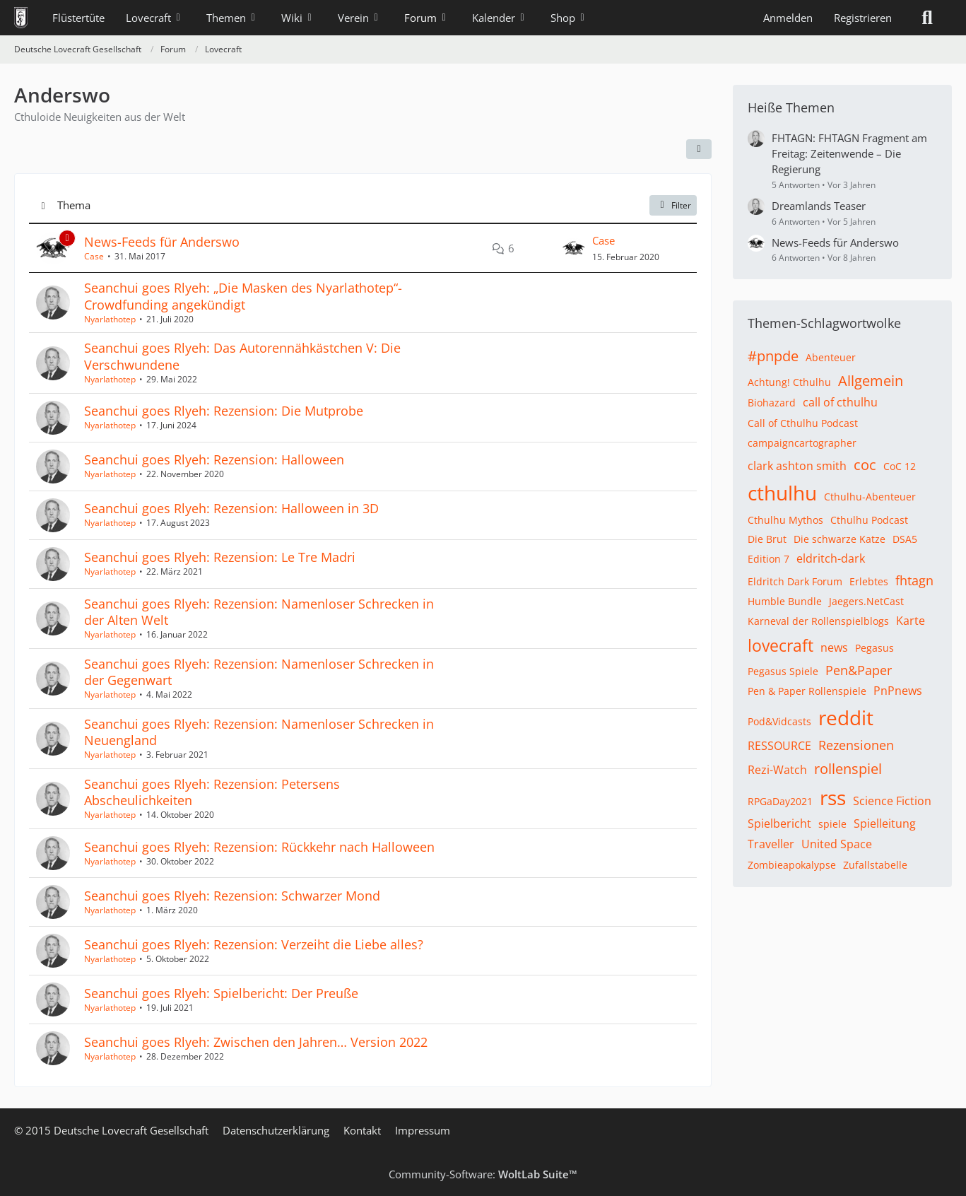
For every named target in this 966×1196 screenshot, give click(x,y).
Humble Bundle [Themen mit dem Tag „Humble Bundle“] (785, 601)
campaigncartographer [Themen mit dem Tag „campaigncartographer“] (802, 443)
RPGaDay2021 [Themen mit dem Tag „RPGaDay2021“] (780, 801)
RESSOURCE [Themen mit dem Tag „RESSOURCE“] (779, 746)
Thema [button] (73, 205)
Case (94, 256)
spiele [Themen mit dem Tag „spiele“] (832, 824)
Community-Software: (483, 1174)
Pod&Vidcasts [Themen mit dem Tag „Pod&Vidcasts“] (779, 721)
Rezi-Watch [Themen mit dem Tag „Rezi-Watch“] (777, 770)
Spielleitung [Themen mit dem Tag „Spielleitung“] (885, 823)
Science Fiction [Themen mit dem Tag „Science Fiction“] (892, 801)
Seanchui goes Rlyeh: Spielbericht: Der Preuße (221, 993)
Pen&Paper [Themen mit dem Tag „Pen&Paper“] (858, 670)
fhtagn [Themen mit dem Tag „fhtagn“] (914, 580)
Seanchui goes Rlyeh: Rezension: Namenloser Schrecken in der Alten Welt (259, 611)
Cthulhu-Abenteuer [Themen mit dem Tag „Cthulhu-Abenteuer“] (870, 496)
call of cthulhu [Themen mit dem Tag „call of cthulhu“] (840, 402)
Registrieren (863, 18)
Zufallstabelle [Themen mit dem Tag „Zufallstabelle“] (875, 865)
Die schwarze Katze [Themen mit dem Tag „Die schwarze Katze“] (839, 539)
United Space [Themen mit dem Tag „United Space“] (836, 844)
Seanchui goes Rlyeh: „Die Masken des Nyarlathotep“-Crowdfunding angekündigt (243, 295)
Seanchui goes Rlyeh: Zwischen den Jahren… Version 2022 (256, 1041)
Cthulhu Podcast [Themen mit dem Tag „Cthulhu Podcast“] (869, 520)
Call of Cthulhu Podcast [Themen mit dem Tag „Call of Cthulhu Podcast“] (803, 423)
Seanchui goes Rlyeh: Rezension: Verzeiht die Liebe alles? (253, 944)
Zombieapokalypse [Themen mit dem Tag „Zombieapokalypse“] (792, 865)
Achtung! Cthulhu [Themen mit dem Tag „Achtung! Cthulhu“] (789, 382)
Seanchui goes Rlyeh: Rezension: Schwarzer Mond (232, 895)
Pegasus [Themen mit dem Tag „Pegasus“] (874, 648)
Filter (673, 205)
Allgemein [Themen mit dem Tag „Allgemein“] (870, 380)
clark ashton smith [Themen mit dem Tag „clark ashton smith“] (797, 466)
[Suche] (927, 17)
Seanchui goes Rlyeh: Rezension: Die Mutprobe (223, 410)
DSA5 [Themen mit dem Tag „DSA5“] (905, 539)
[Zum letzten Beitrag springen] (573, 248)
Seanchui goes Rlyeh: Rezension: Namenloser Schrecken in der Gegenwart (259, 671)
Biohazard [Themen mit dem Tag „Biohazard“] (772, 402)
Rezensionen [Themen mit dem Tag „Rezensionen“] (856, 745)
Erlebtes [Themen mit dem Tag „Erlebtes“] (868, 581)
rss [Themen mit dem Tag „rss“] (833, 797)
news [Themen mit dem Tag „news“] (834, 647)
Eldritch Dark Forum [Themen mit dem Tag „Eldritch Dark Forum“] (795, 581)
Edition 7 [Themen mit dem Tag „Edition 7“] (768, 558)
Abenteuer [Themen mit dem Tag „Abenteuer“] (831, 357)
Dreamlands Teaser (819, 206)
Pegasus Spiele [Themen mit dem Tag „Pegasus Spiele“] (783, 671)
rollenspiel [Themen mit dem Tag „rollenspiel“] (848, 768)
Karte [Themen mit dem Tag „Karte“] (910, 620)
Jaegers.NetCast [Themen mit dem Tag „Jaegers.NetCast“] (866, 601)
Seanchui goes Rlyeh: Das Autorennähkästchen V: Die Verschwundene (242, 356)
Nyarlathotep (110, 319)
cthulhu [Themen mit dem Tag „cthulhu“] (782, 492)
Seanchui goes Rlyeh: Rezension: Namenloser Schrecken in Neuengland (259, 732)
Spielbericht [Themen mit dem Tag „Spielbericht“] (779, 823)
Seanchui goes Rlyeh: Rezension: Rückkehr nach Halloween (259, 846)
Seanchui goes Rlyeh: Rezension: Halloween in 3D (231, 508)
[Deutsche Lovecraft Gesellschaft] (21, 17)
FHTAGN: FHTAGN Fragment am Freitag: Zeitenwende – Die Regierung (849, 153)
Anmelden (788, 18)
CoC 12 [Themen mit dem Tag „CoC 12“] (899, 466)
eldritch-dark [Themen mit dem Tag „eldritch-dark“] (830, 558)
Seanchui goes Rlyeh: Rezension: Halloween (214, 459)
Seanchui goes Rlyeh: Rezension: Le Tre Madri (219, 557)
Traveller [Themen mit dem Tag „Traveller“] (771, 844)
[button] (699, 149)
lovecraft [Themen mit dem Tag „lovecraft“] (780, 645)
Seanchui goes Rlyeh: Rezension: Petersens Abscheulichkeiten (212, 792)
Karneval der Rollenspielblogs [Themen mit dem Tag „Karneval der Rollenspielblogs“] (818, 621)
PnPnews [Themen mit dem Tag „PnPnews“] (897, 690)
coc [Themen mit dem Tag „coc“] (865, 464)
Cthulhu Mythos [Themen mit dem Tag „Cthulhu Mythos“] (785, 520)
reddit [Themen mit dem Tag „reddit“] (845, 717)
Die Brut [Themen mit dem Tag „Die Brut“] (767, 539)
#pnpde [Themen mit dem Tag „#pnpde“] (773, 355)
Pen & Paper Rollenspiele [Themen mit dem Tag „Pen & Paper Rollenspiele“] (807, 691)
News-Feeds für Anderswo (162, 241)
